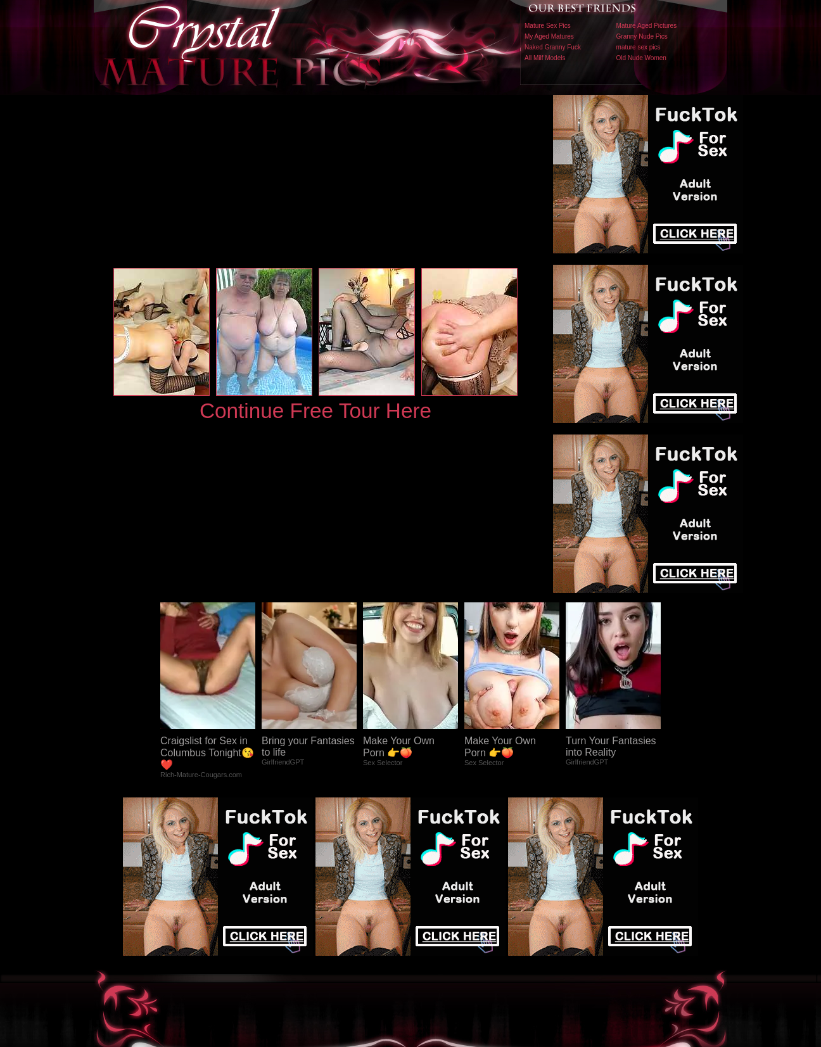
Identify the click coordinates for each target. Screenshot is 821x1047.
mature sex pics (638, 47)
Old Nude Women (641, 57)
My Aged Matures (549, 36)
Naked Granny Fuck (553, 47)
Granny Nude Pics (642, 36)
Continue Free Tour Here (315, 410)
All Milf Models (545, 57)
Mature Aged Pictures (646, 25)
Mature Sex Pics (548, 25)
